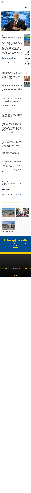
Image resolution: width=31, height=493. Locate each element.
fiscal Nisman (8, 146)
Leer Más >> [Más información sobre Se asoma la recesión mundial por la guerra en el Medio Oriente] (26, 73)
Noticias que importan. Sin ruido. (15, 241)
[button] (2, 189)
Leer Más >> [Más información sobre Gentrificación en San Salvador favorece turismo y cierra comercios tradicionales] (26, 56)
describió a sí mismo (9, 119)
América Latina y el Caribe (9, 194)
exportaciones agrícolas (10, 181)
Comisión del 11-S (11, 166)
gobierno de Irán (20, 141)
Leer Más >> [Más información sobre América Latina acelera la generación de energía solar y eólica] (3, 219)
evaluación (11, 150)
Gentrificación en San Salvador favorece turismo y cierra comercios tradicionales (26, 52)
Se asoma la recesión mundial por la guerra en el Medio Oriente (26, 70)
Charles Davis (3, 35)
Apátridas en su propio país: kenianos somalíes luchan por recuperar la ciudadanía (29, 61)
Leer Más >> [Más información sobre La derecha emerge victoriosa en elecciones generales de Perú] (28, 56)
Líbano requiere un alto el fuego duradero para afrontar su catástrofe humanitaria (8, 231)
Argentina (13, 194)
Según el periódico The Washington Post (7, 51)
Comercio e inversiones (8, 195)
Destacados (12, 195)
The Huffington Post (17, 74)
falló (2, 62)
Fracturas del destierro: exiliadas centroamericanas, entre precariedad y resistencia (27, 61)
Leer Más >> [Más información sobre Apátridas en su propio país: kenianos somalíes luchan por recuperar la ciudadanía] (28, 65)
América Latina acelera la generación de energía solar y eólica (8, 218)
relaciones (7, 180)
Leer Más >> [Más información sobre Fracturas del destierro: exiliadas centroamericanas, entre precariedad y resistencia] (26, 64)
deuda (15, 195)
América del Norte (4, 194)
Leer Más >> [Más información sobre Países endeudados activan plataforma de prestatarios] (17, 219)
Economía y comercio (18, 195)
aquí (5, 187)
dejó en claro (8, 182)
